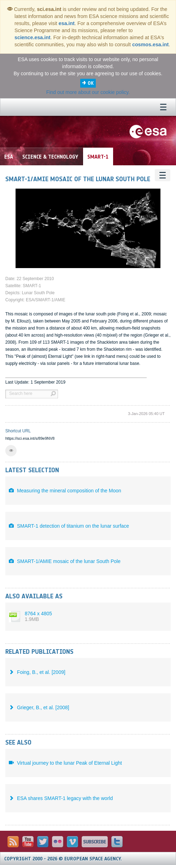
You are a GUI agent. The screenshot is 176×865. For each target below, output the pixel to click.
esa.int (67, 23)
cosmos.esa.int (150, 44)
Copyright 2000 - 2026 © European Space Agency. (63, 859)
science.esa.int (32, 37)
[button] (11, 450)
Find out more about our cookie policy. (88, 92)
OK (91, 83)
